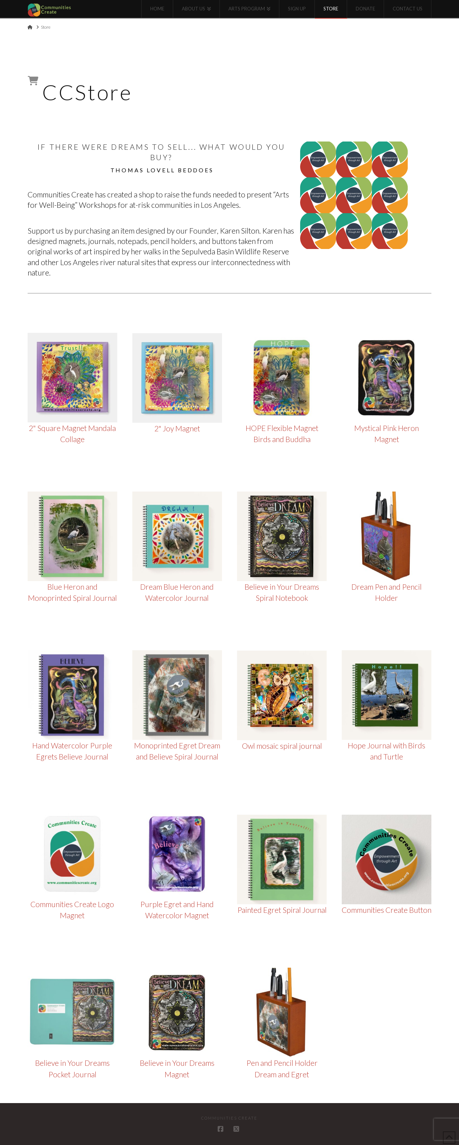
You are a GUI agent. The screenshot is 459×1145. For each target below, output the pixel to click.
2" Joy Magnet (177, 428)
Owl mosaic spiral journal (282, 745)
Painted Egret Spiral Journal (282, 909)
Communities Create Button (386, 909)
